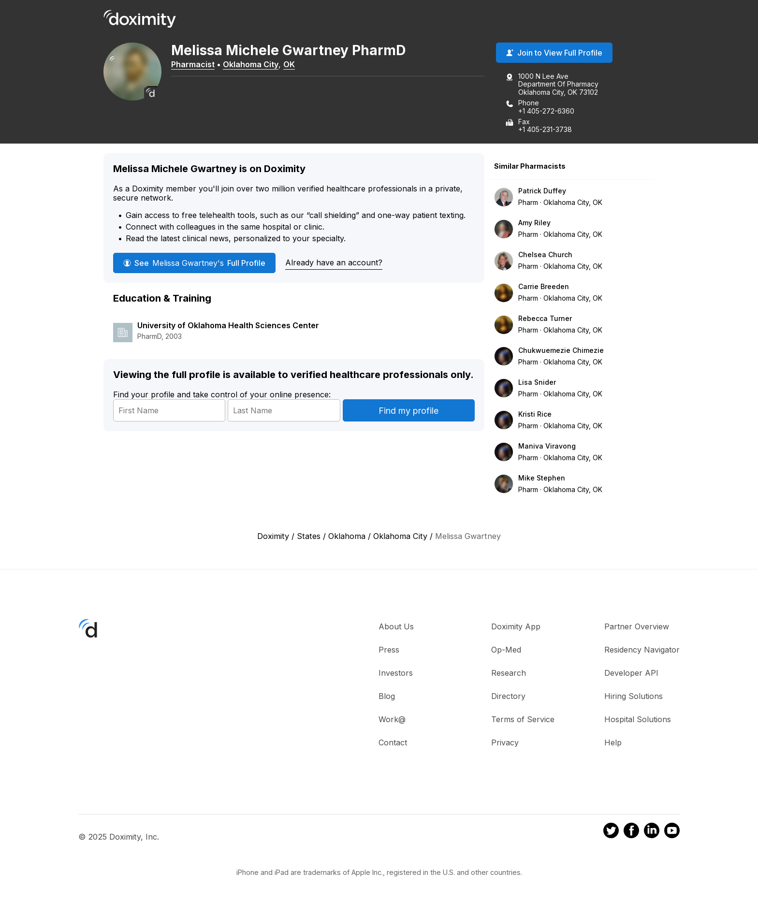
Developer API (631, 673)
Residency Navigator (642, 649)
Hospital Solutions (637, 719)
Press (389, 649)
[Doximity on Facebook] (631, 832)
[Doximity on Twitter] (611, 832)
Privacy (505, 742)
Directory (508, 696)
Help (613, 742)
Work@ (392, 719)
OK (289, 64)
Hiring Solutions (633, 696)
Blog (387, 696)
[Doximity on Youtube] (672, 832)
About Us (396, 626)
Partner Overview (636, 626)
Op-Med (506, 649)
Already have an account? (333, 262)
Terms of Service (522, 719)
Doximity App (515, 626)
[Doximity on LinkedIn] (651, 832)
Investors (396, 673)
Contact (393, 742)
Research (508, 673)
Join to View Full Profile (554, 53)
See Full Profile (194, 263)
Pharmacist (193, 64)
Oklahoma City (250, 64)
